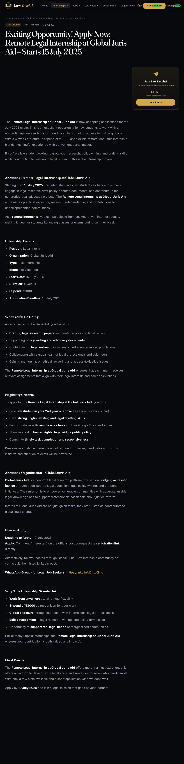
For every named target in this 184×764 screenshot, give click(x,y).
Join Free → (155, 102)
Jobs (76, 5)
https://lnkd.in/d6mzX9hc (85, 572)
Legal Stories (128, 5)
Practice (172, 5)
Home (45, 5)
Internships (60, 5)
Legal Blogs (109, 5)
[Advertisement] (67, 90)
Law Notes (91, 5)
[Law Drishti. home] (19, 5)
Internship (19, 18)
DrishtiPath (149, 5)
